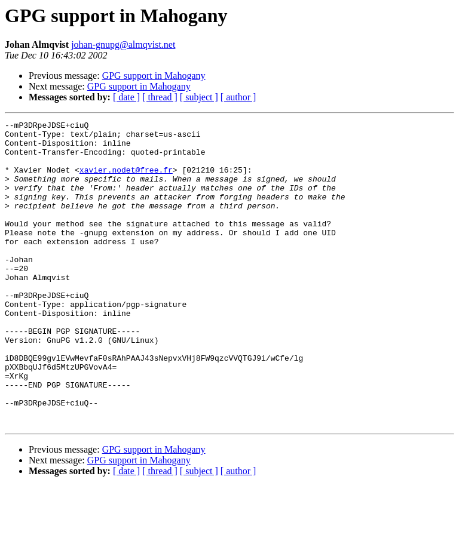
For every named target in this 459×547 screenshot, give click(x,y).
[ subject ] (199, 97)
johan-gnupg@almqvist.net (123, 44)
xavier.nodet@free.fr (126, 180)
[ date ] (126, 97)
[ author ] (238, 97)
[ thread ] (160, 97)
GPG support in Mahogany (154, 75)
